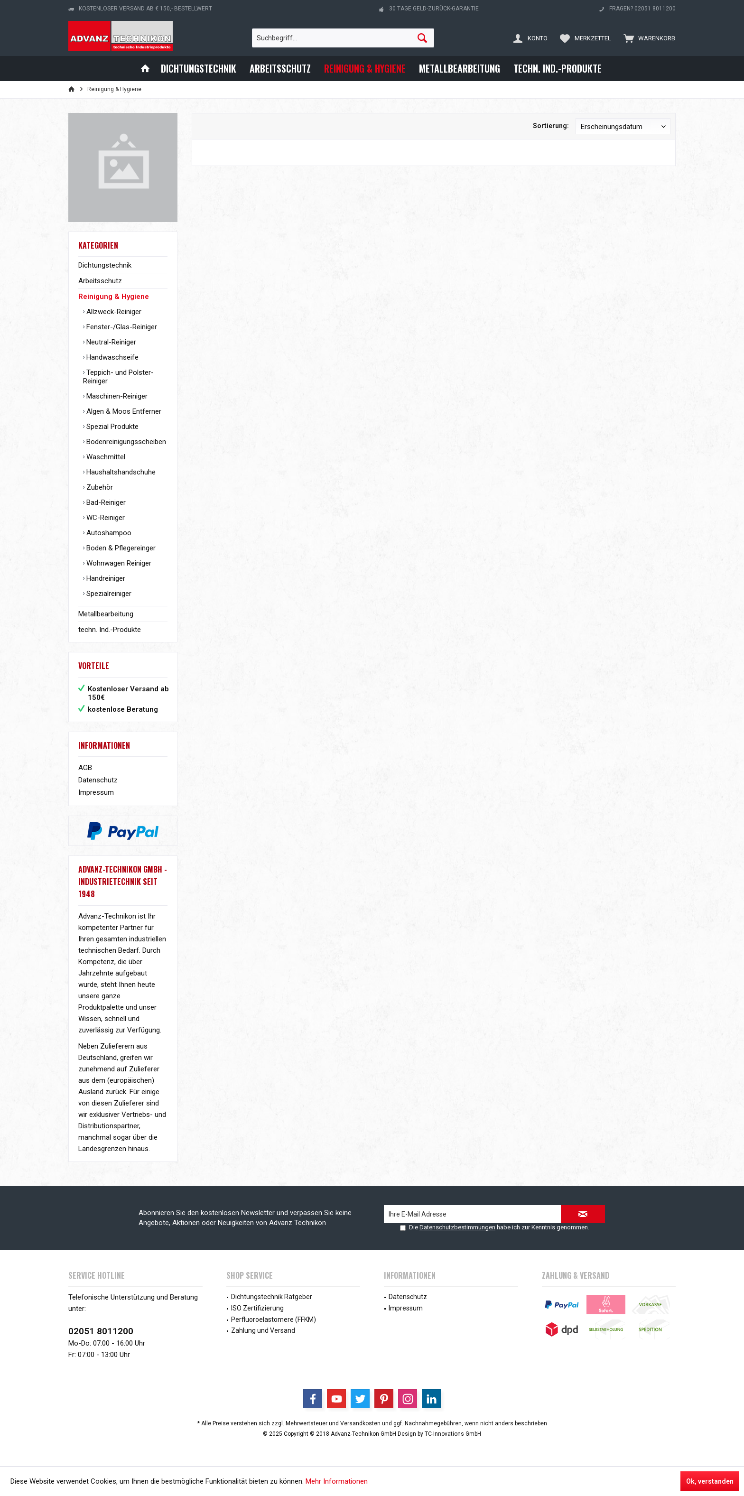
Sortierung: (551, 126)
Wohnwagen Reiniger (117, 563)
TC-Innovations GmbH (453, 1434)
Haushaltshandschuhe (120, 472)
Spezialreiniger (107, 593)
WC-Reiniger (104, 517)
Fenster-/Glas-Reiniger (120, 327)
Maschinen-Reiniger (116, 396)
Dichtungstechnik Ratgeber (271, 1297)
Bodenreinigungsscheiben (125, 441)
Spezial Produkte (111, 426)
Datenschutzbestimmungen (457, 1227)
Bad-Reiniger (105, 502)
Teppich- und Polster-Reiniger (118, 376)
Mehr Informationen (337, 1481)
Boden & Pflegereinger (120, 548)
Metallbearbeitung (105, 614)
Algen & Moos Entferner (122, 411)
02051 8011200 (100, 1331)
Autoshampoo (107, 533)
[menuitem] (647, 37)
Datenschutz (98, 780)
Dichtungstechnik (104, 265)
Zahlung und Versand (263, 1330)
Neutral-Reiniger (110, 342)
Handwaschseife (111, 357)
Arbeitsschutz (100, 281)
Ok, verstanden (710, 1481)
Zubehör (98, 487)
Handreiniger (104, 578)
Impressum (96, 792)
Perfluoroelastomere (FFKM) (273, 1319)
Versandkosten (360, 1423)
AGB (85, 767)
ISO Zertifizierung (257, 1308)
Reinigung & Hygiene (113, 296)
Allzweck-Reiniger (112, 311)
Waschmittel (104, 457)
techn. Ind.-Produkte (109, 629)
